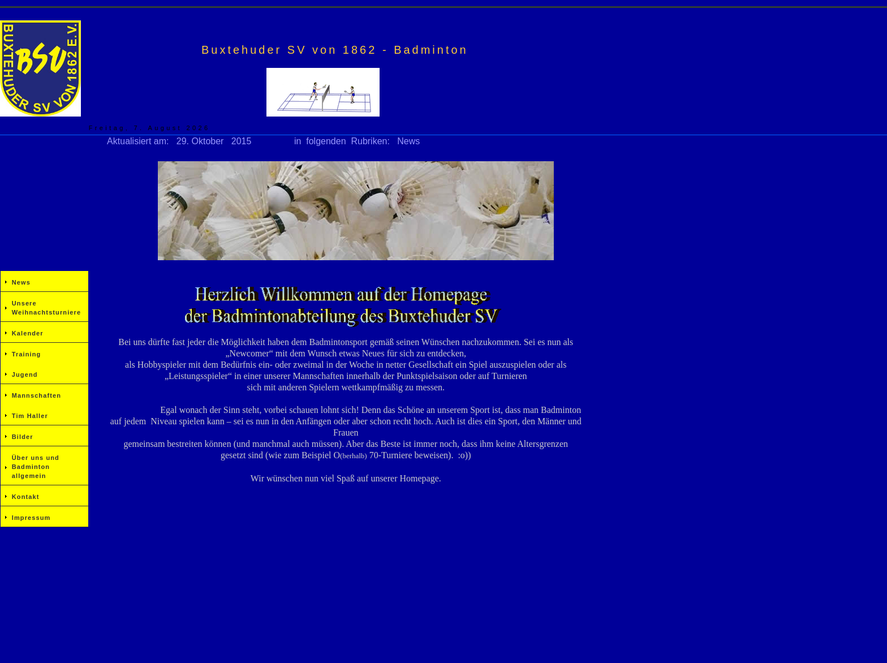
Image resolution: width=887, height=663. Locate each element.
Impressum (31, 517)
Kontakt (26, 496)
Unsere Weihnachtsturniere (46, 308)
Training (26, 354)
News (21, 282)
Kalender (28, 333)
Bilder (22, 436)
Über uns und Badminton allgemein (35, 466)
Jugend (25, 374)
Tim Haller (30, 415)
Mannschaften (36, 395)
